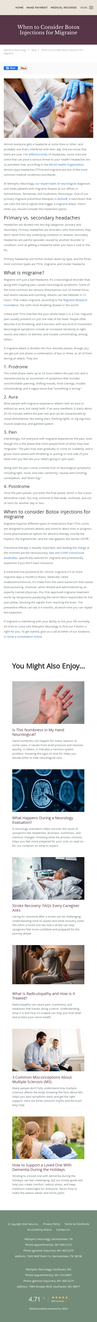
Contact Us (63, 1229)
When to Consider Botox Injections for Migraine (43, 51)
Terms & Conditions (77, 1224)
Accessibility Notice (39, 1229)
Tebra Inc (33, 1224)
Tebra (65, 1308)
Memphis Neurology (15, 50)
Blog (34, 50)
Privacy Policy (51, 1224)
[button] (91, 7)
